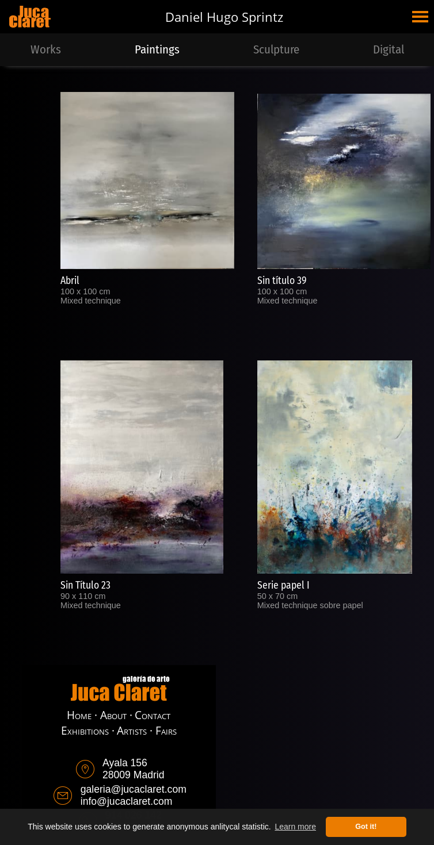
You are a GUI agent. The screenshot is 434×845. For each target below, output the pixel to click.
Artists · (135, 730)
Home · (82, 715)
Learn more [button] (295, 826)
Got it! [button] (365, 827)
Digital (388, 50)
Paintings (157, 50)
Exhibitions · (88, 730)
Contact (152, 715)
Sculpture (276, 50)
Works (46, 50)
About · (116, 715)
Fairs (166, 730)
